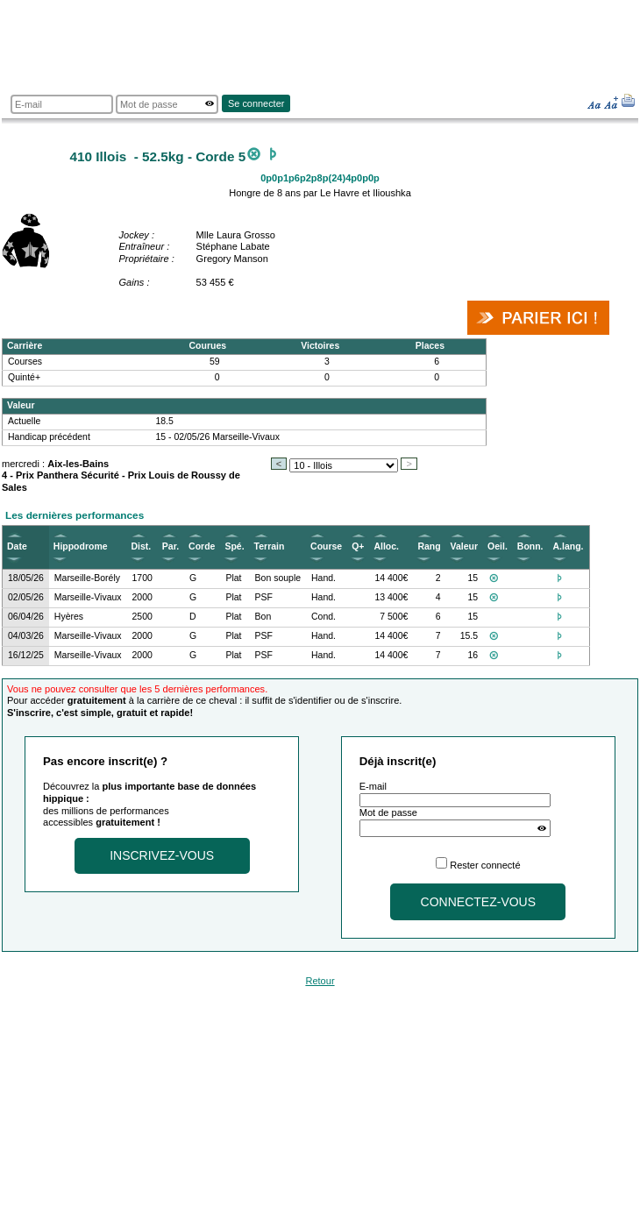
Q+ (358, 546)
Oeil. (497, 546)
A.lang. (568, 546)
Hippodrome (80, 546)
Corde (201, 546)
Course (326, 546)
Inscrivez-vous (162, 855)
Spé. (234, 546)
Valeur (464, 546)
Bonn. (530, 546)
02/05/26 (26, 597)
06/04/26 (26, 616)
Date (17, 546)
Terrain (269, 546)
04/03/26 (26, 636)
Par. (170, 546)
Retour (319, 980)
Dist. (142, 546)
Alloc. (386, 546)
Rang (428, 546)
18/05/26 (26, 578)
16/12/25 (26, 655)
